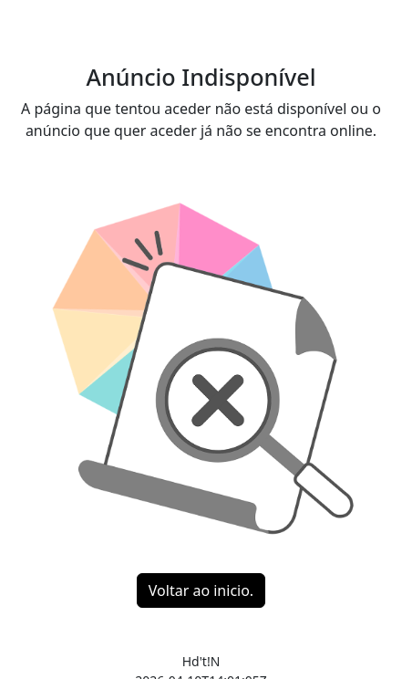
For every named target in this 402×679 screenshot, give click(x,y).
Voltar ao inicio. (201, 590)
